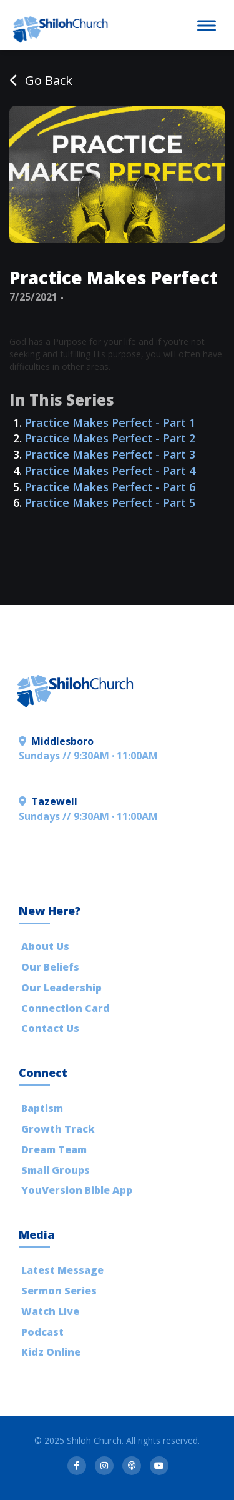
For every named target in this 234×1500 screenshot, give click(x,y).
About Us (45, 946)
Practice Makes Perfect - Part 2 (110, 438)
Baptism (42, 1108)
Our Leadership (61, 987)
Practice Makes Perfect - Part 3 (110, 454)
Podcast (42, 1332)
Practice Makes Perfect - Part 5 (110, 502)
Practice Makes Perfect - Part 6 (110, 486)
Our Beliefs (50, 967)
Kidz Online (50, 1352)
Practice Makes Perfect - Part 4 (110, 470)
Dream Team (54, 1149)
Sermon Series (59, 1291)
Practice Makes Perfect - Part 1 (110, 422)
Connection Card (65, 1008)
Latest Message (62, 1270)
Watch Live (50, 1311)
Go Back (40, 80)
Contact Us (50, 1028)
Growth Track (58, 1129)
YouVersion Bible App (76, 1190)
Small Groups (55, 1170)
